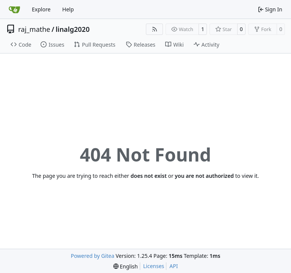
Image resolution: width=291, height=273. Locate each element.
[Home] (14, 9)
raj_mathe (34, 29)
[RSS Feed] (154, 29)
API (173, 266)
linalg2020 (73, 29)
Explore (41, 9)
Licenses (153, 266)
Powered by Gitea (92, 255)
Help (68, 9)
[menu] (125, 266)
